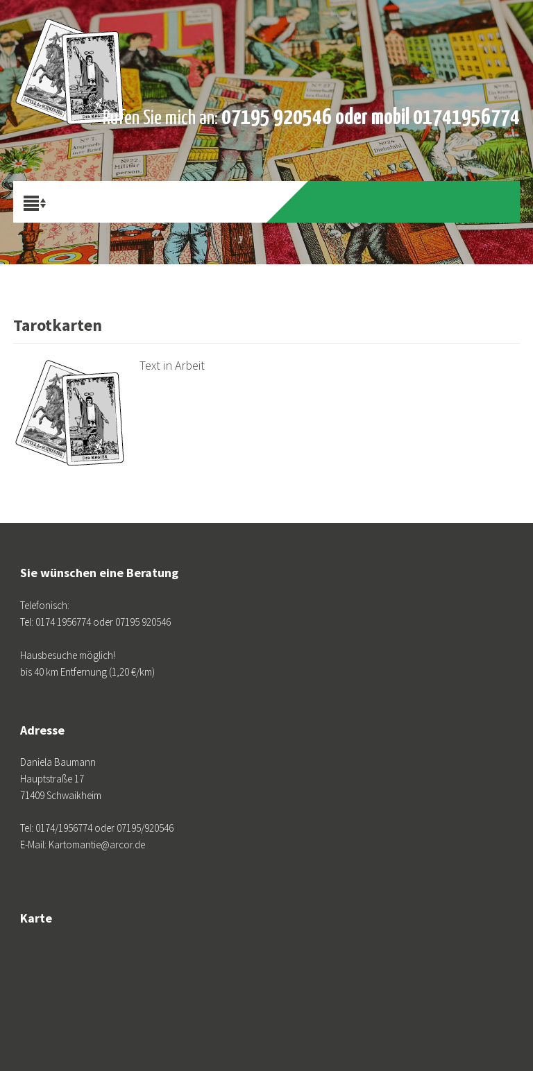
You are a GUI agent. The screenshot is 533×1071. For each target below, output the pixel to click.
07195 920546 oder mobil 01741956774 (370, 118)
